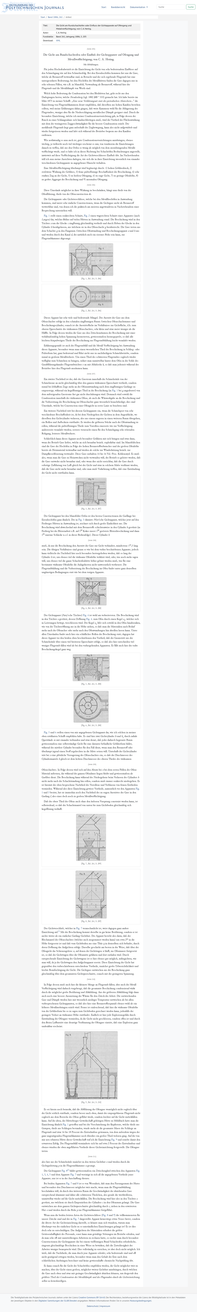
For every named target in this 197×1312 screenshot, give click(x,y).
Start (103, 7)
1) (59, 931)
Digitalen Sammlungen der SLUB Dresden (58, 1300)
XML (58, 40)
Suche (191, 7)
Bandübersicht (118, 7)
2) (68, 1170)
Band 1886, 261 (55, 17)
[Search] (171, 6)
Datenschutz (92, 1306)
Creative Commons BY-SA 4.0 (92, 1297)
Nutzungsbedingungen (140, 1300)
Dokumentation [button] (138, 7)
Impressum (105, 1306)
